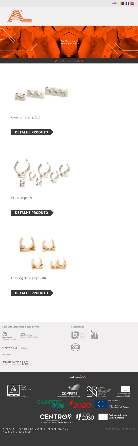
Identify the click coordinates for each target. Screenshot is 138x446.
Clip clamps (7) (21, 198)
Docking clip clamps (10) (28, 278)
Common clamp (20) (25, 117)
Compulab (128, 429)
